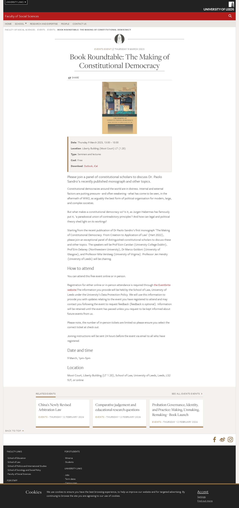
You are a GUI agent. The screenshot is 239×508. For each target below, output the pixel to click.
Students (69, 462)
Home (8, 23)
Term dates (70, 479)
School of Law (14, 462)
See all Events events (186, 393)
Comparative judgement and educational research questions (117, 407)
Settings (201, 497)
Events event (103, 49)
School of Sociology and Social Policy (24, 470)
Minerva (69, 458)
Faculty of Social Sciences (22, 16)
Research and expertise (44, 23)
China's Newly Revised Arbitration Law (55, 407)
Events (41, 29)
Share (75, 77)
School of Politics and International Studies (27, 466)
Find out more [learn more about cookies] (205, 501)
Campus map (71, 483)
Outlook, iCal (91, 166)
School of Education (17, 458)
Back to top (13, 430)
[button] (230, 16)
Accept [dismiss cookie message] (202, 492)
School (19, 23)
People (65, 23)
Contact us (79, 23)
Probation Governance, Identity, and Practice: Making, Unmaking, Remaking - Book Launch (175, 409)
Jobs (67, 475)
